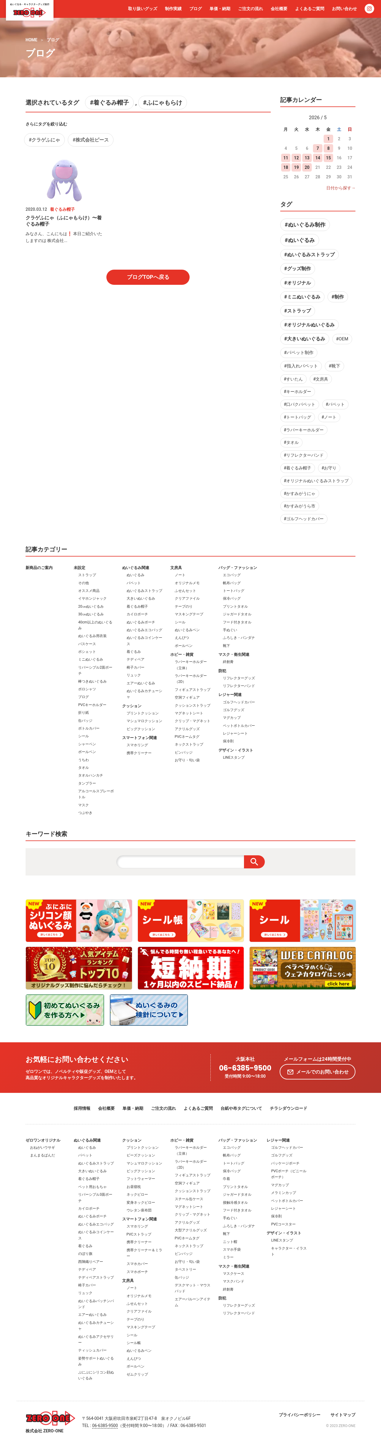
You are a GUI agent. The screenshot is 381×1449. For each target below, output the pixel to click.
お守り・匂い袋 (187, 760)
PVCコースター (283, 1224)
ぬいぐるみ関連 (135, 567)
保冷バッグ (232, 598)
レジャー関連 (230, 694)
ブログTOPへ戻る (148, 277)
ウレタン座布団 (139, 1210)
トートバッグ (233, 591)
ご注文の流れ (250, 8)
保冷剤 (228, 741)
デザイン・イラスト (235, 750)
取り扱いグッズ (142, 8)
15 (328, 157)
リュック (134, 675)
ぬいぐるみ (135, 575)
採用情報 (82, 1108)
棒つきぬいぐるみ (92, 681)
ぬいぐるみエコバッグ (144, 630)
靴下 (226, 646)
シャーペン (87, 744)
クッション (131, 706)
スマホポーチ (137, 1272)
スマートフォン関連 (139, 737)
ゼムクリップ (137, 1374)
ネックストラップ (189, 744)
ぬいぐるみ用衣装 (92, 636)
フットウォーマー (141, 1179)
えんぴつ (182, 638)
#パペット (335, 404)
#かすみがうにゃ (300, 493)
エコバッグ (232, 575)
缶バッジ (85, 721)
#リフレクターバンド (304, 455)
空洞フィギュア (187, 697)
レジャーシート (235, 733)
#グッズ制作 (297, 268)
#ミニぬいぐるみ (302, 297)
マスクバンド (233, 1281)
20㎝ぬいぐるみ (91, 606)
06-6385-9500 (245, 1068)
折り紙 (83, 713)
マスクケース (233, 1274)
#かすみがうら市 (300, 506)
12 (296, 157)
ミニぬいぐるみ (90, 659)
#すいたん (293, 379)
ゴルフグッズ (233, 710)
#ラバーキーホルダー (304, 430)
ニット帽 (230, 1242)
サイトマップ (342, 1414)
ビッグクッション (141, 729)
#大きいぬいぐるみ (304, 339)
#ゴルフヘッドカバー (304, 518)
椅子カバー (135, 667)
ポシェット (87, 652)
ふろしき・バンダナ (239, 638)
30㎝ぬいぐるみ (91, 614)
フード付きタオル (237, 622)
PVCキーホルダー (92, 705)
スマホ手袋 (232, 1249)
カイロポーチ (137, 614)
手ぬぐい (230, 630)
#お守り (329, 468)
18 (285, 167)
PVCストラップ (139, 1234)
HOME (31, 39)
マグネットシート (189, 713)
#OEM (342, 339)
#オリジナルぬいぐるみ (309, 325)
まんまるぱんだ (42, 1155)
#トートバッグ (297, 417)
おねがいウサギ (42, 1147)
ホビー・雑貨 (181, 654)
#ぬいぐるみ (300, 240)
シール (83, 736)
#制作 (337, 297)
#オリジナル (297, 283)
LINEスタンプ (234, 757)
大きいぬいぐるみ (141, 598)
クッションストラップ (192, 705)
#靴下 (334, 366)
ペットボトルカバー (239, 726)
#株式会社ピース (90, 140)
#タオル (291, 442)
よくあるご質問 (309, 8)
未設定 (79, 567)
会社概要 (279, 8)
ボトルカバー (89, 728)
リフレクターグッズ (239, 678)
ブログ (195, 8)
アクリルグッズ (187, 729)
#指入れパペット (301, 366)
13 (307, 157)
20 (307, 167)
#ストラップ (297, 311)
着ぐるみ (134, 652)
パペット (134, 583)
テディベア (135, 659)
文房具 (176, 567)
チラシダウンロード (288, 1108)
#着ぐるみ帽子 (109, 102)
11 (285, 157)
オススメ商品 (89, 591)
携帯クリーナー (139, 753)
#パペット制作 (299, 352)
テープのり (184, 606)
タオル (83, 768)
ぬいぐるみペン (187, 630)
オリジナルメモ (187, 583)
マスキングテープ (189, 614)
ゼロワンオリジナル (43, 1140)
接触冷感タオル (235, 1202)
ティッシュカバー (92, 1350)
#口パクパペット (300, 404)
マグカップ (232, 718)
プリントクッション (143, 713)
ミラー (228, 1257)
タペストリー (185, 1269)
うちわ (83, 760)
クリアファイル (187, 598)
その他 (83, 583)
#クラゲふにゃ (44, 140)
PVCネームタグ (187, 737)
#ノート (329, 417)
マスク (83, 805)
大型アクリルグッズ (191, 1230)
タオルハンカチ (90, 775)
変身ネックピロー (141, 1202)
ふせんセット (185, 591)
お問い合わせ (344, 8)
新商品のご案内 (39, 567)
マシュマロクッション (144, 721)
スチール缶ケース (189, 1199)
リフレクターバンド (239, 686)
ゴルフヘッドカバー (239, 702)
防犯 (222, 671)
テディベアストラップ (96, 1277)
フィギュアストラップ (192, 690)
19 (296, 167)
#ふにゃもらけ (162, 102)
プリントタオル (235, 606)
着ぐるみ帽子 (137, 606)
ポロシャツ (87, 689)
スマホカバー (137, 1264)
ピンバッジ (184, 752)
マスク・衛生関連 (233, 654)
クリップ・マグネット (192, 721)
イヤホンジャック (92, 598)
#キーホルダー (297, 391)
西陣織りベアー (90, 1262)
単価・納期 (220, 8)
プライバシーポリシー (299, 1414)
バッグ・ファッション (237, 567)
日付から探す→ (340, 188)
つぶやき (85, 813)
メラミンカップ (283, 1193)
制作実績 (173, 8)
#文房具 (320, 379)
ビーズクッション (141, 1155)
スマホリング (137, 745)
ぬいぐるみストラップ (144, 591)
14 (317, 157)
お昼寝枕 (134, 1187)
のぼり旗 (85, 1254)
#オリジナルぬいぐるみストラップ (316, 480)
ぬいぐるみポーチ (141, 622)
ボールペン (87, 752)
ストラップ (87, 575)
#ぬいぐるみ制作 (305, 224)
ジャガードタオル (237, 614)
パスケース (87, 644)
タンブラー (87, 783)
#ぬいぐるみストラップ (309, 254)
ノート (180, 575)
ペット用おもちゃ (92, 1187)
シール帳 (134, 1343)
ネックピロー (137, 1194)
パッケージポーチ (285, 1163)
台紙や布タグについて (241, 1108)
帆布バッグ (232, 583)
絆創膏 (228, 662)
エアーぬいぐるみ (141, 683)
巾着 (226, 1179)
